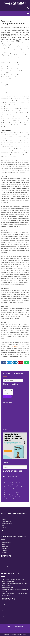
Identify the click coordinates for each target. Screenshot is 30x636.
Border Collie (5, 546)
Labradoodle (5, 550)
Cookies (4, 527)
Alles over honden (15, 3)
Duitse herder (5, 548)
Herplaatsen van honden (10, 490)
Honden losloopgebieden (8, 604)
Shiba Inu (4, 552)
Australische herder (6, 542)
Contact (4, 519)
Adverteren (4, 613)
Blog (3, 525)
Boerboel (4, 544)
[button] (28, 8)
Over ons (4, 610)
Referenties (5, 617)
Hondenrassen (5, 562)
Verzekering (5, 566)
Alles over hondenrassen (8, 614)
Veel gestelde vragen (7, 523)
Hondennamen (5, 564)
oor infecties (15, 346)
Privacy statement (6, 521)
